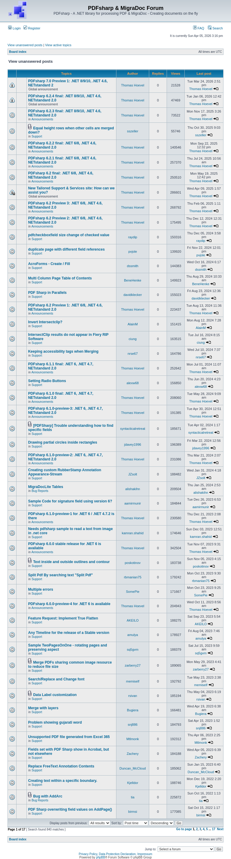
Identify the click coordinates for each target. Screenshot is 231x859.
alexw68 (133, 383)
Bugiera (132, 710)
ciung (133, 339)
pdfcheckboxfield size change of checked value (68, 235)
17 (213, 829)
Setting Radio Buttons (47, 381)
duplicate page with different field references (66, 249)
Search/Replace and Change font (56, 679)
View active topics (58, 45)
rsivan (132, 696)
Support (37, 136)
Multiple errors (40, 589)
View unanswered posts (25, 45)
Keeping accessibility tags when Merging (63, 351)
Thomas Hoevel (132, 85)
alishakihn (132, 489)
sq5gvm (133, 649)
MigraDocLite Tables (45, 487)
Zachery (133, 753)
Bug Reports (40, 491)
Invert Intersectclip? (45, 322)
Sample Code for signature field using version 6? (70, 501)
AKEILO (133, 620)
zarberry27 (133, 665)
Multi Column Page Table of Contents (60, 278)
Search (215, 28)
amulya (132, 635)
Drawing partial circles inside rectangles (62, 442)
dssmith (132, 266)
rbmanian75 (132, 577)
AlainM (133, 324)
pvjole (132, 251)
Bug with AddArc (47, 796)
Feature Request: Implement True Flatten (63, 618)
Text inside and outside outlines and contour (71, 562)
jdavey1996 (132, 444)
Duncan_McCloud (132, 768)
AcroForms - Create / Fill (49, 264)
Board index (17, 51)
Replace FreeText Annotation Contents (61, 766)
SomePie (133, 591)
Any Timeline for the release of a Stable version (68, 633)
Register (31, 28)
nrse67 (133, 353)
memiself (132, 681)
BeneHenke (132, 280)
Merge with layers (43, 708)
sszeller (132, 131)
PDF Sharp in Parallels (47, 293)
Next (220, 829)
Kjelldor (132, 783)
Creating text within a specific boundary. (62, 781)
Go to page (184, 829)
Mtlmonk (132, 739)
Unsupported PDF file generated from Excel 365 (68, 737)
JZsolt (132, 474)
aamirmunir (132, 503)
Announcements (42, 119)
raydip (132, 237)
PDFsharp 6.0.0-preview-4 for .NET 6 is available (69, 604)
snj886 (132, 724)
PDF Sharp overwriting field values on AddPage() (70, 809)
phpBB (100, 857)
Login (14, 28)
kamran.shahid (132, 533)
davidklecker (132, 295)
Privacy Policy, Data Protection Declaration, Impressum (115, 854)
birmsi (132, 811)
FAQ (198, 28)
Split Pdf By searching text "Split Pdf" (60, 575)
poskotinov (133, 563)
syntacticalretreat (132, 428)
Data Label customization (55, 695)
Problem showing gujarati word (55, 722)
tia (132, 797)
